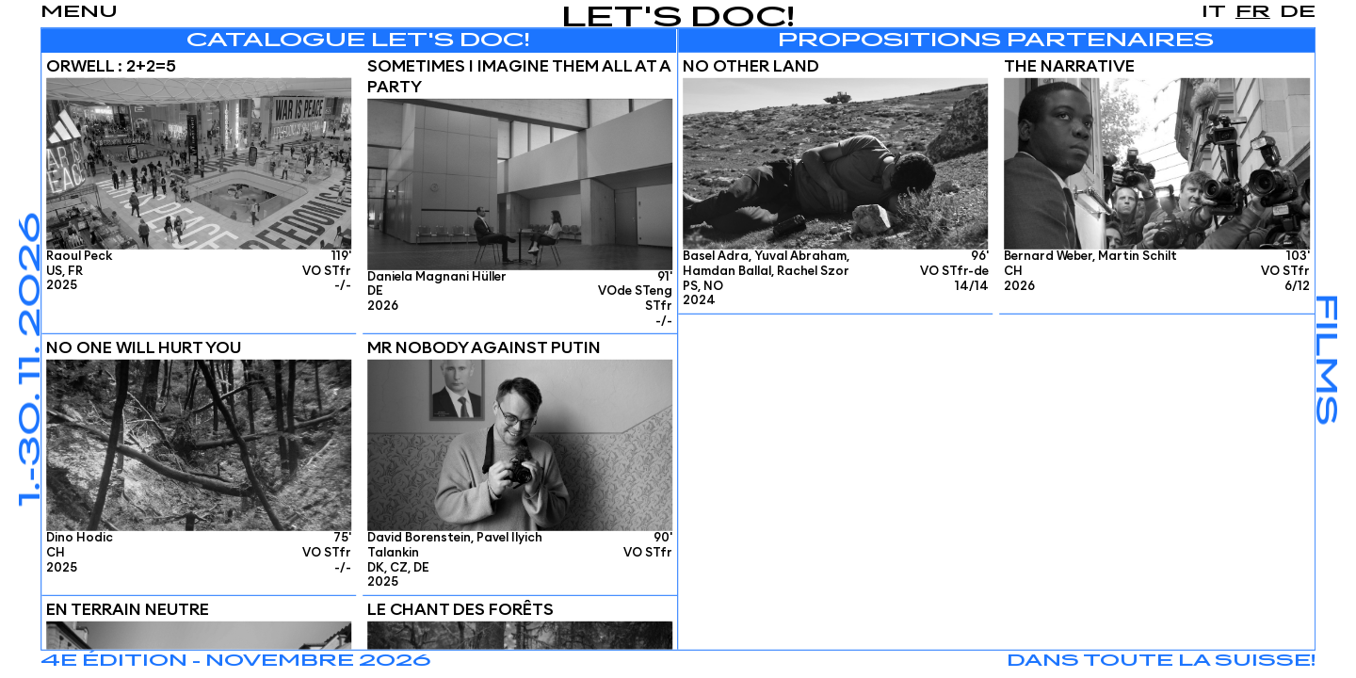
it (1214, 12)
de (1298, 12)
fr (1252, 12)
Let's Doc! (678, 18)
